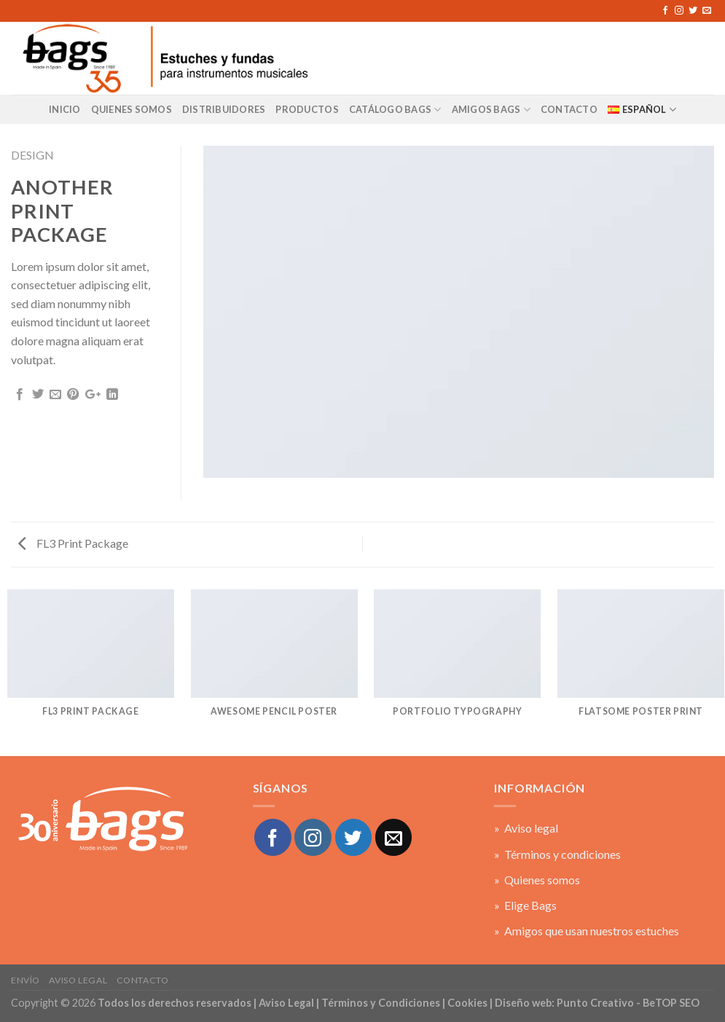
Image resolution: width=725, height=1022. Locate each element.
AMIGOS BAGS (491, 110)
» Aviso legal (526, 828)
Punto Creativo (595, 1003)
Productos (306, 109)
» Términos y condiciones (557, 854)
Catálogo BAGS (395, 110)
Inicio (65, 109)
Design (32, 155)
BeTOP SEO (671, 1003)
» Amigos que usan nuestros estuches (586, 931)
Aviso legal (78, 980)
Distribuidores (224, 109)
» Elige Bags (525, 905)
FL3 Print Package (73, 543)
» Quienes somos (537, 880)
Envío (25, 980)
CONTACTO (569, 109)
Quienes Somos (131, 109)
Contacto (143, 980)
